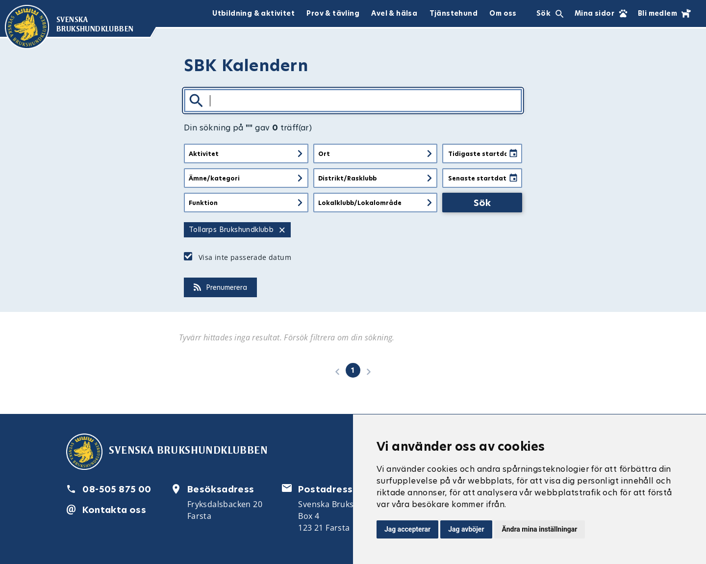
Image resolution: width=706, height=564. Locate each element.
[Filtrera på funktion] (246, 202)
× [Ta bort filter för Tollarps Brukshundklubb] (281, 230)
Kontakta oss (114, 510)
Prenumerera (220, 287)
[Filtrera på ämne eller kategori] (246, 178)
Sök (482, 203)
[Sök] (353, 100)
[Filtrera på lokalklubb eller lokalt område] (375, 202)
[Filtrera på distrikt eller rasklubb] (375, 178)
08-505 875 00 (116, 489)
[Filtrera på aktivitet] (246, 153)
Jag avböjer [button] (466, 529)
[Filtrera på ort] (375, 153)
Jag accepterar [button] (407, 529)
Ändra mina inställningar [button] (540, 529)
